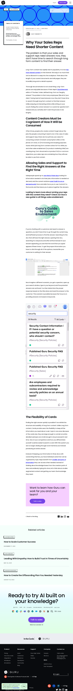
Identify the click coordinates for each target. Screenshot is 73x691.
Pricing (6, 653)
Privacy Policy (16, 687)
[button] (70, 3)
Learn (18, 653)
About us (46, 656)
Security (33, 658)
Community (20, 663)
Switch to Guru (48, 664)
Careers (46, 653)
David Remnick (62, 90)
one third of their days (51, 176)
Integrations (7, 658)
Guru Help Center (35, 653)
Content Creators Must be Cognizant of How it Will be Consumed (12, 28)
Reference (20, 658)
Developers (20, 660)
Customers (20, 656)
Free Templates (48, 666)
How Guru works (8, 656)
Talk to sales (62, 2)
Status (32, 656)
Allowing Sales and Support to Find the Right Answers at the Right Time (13, 35)
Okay (23, 686)
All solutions (7, 663)
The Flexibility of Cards (11, 40)
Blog (18, 665)
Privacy (31, 688)
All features (7, 660)
